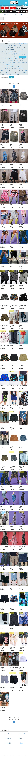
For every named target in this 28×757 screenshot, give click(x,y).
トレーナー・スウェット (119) (7, 49)
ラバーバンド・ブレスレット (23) (13, 70)
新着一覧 (23, 5)
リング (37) (21, 68)
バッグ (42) (18, 62)
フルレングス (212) (14, 56)
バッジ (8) (2, 72)
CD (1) (17, 74)
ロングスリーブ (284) (19, 49)
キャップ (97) (22, 58)
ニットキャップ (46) (18, 60)
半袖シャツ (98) (16, 53)
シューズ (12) (18, 66)
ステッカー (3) (12, 74)
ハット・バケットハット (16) (6, 60)
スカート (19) (3, 58)
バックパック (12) (10, 64)
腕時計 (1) (2, 70)
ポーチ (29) (24, 62)
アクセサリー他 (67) (21, 72)
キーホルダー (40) (4, 74)
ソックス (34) (3, 68)
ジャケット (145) (16, 43)
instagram (14, 751)
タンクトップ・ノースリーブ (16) (19, 54)
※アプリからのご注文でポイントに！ (14, 14)
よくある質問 (7, 743)
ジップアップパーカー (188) (6, 47)
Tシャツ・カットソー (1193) (6, 51)
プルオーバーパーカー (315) (20, 47)
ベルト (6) (2, 64)
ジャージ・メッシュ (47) (5, 54)
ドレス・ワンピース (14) (12, 58)
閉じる (11, 77)
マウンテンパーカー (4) (16, 45)
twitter (7, 751)
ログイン (5, 5)
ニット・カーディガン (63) (6, 53)
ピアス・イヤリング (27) (12, 68)
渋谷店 (20, 738)
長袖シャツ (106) (17, 51)
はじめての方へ (8, 733)
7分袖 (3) (24, 51)
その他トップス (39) (4, 56)
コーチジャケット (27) (5, 45)
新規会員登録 (14, 5)
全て (10, 43)
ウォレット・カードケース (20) (7, 66)
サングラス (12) (3, 62)
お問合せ (21, 743)
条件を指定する (4, 77)
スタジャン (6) (24, 43)
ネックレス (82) (11, 62)
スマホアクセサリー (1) (11, 72)
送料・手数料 (22, 733)
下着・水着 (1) (24, 70)
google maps (21, 751)
